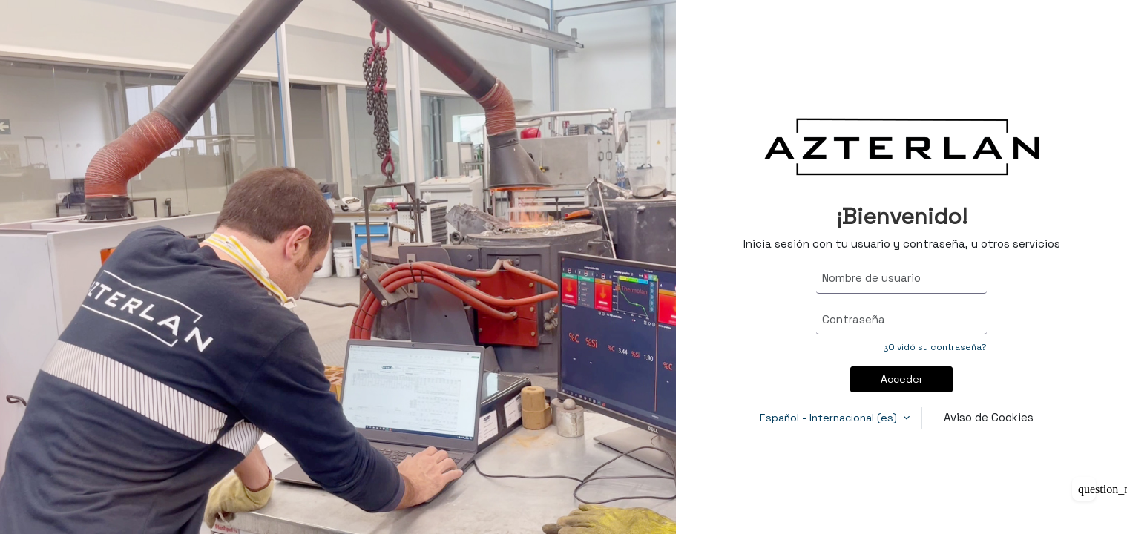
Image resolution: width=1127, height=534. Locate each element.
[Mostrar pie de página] (1084, 489)
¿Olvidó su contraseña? (935, 347)
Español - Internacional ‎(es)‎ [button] (830, 417)
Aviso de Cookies (989, 417)
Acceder (902, 379)
